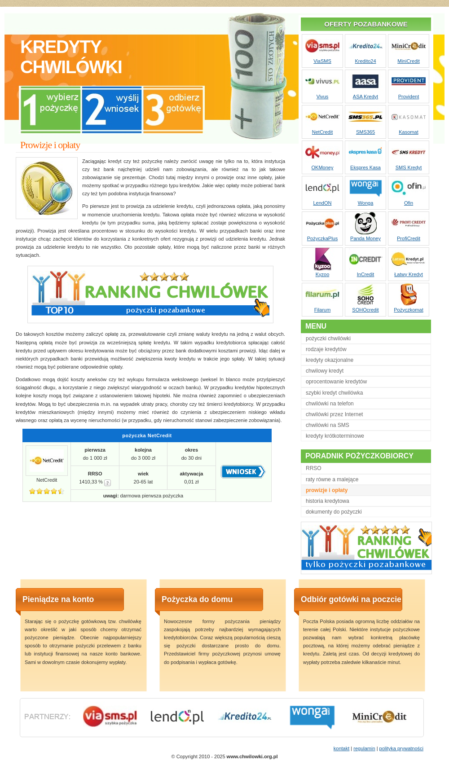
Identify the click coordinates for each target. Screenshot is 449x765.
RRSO (313, 468)
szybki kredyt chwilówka (334, 393)
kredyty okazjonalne (329, 360)
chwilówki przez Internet (334, 414)
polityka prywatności (401, 748)
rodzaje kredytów (326, 349)
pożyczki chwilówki (328, 338)
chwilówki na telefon (330, 403)
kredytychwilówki (71, 57)
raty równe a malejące (332, 479)
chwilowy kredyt (324, 371)
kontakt (341, 748)
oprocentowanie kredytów (336, 381)
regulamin (364, 748)
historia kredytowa (327, 501)
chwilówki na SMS (327, 425)
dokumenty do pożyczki (334, 512)
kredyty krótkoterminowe (335, 436)
